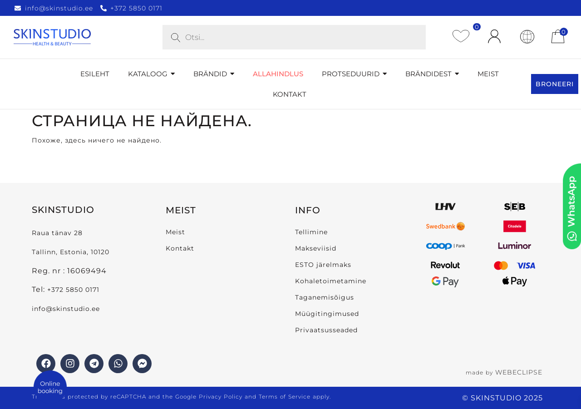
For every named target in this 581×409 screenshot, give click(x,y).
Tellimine (311, 232)
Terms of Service (284, 396)
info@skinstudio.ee (67, 309)
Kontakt (180, 248)
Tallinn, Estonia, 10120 (70, 252)
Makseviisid (315, 248)
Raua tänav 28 (57, 233)
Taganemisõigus (324, 297)
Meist (175, 232)
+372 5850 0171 (73, 290)
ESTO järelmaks (323, 265)
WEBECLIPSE (518, 372)
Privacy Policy (220, 396)
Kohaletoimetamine (330, 281)
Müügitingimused (327, 314)
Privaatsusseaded (326, 330)
